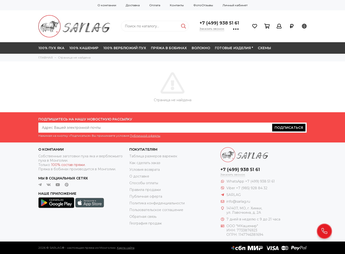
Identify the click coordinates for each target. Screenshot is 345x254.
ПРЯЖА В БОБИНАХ (169, 48)
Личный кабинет (235, 5)
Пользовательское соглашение (156, 210)
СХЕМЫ (264, 48)
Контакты (177, 5)
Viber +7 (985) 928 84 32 (246, 188)
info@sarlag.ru (238, 201)
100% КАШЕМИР (83, 48)
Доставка (133, 5)
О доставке (139, 176)
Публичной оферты (145, 135)
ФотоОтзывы (203, 5)
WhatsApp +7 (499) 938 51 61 (250, 181)
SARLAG (233, 195)
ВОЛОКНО (201, 48)
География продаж (145, 223)
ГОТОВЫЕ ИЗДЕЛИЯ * (234, 48)
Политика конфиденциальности (157, 203)
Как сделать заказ (144, 163)
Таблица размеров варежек (153, 156)
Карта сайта (125, 247)
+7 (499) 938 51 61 (219, 23)
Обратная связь (142, 216)
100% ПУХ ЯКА (51, 48)
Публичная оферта (145, 196)
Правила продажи (145, 190)
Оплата (154, 5)
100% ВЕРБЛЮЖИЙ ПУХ (124, 48)
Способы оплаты (143, 183)
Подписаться (289, 127)
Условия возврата (144, 169)
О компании (107, 5)
